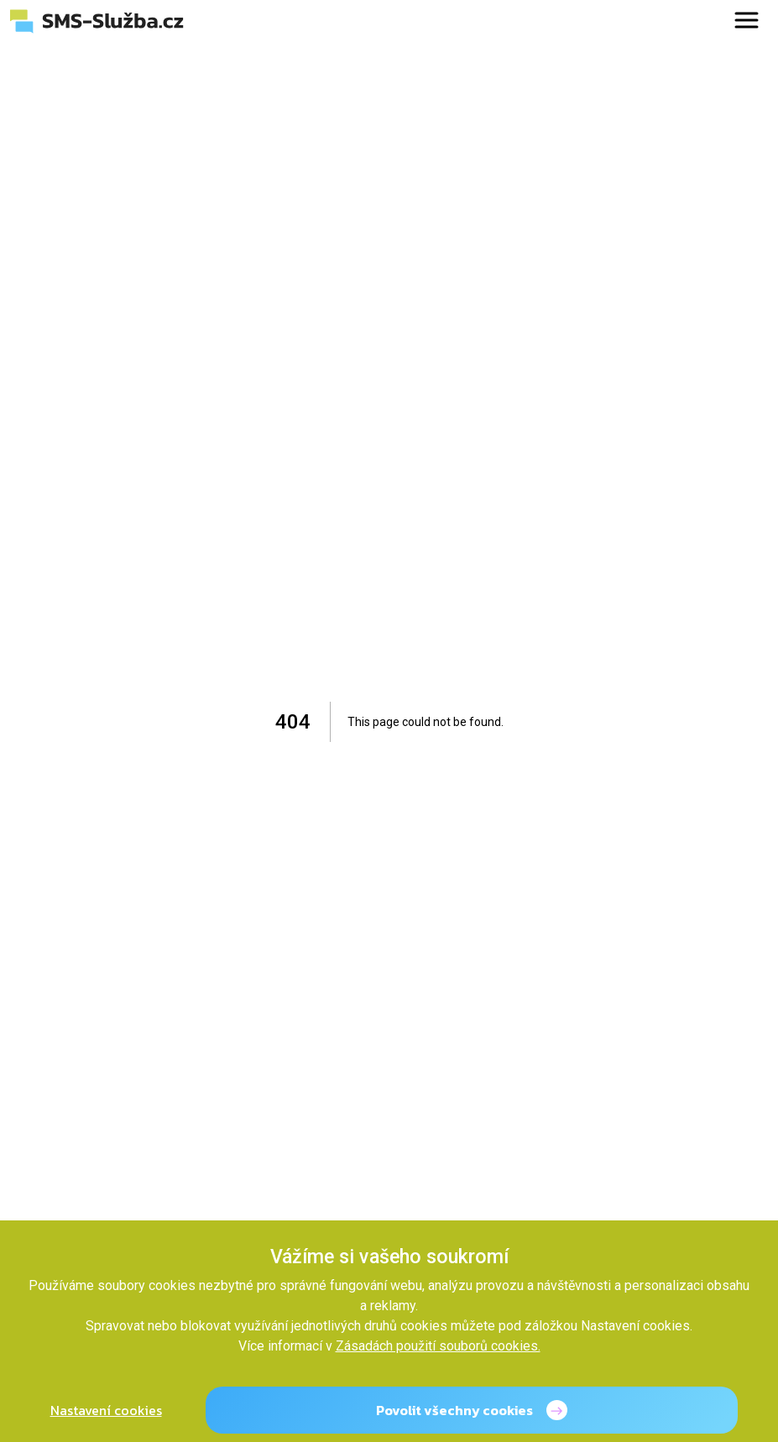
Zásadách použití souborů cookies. (438, 1346)
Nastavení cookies (106, 1410)
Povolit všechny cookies (454, 1410)
